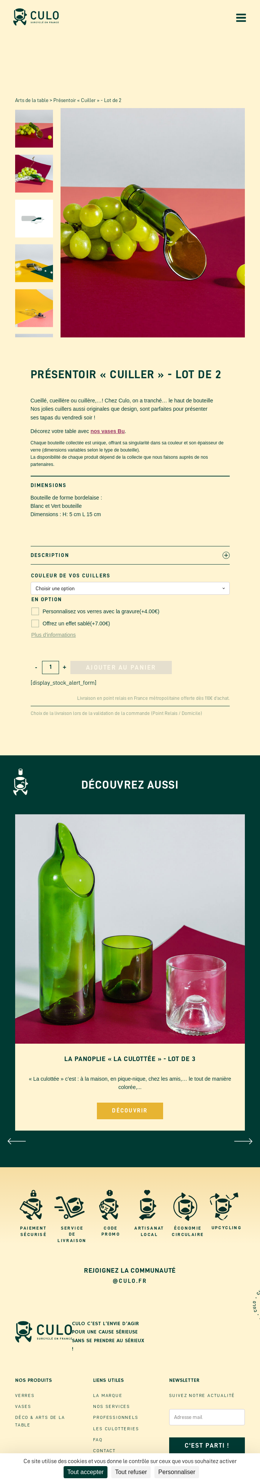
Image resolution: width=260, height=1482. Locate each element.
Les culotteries (116, 1428)
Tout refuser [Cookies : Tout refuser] (131, 1472)
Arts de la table (31, 100)
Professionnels (115, 1417)
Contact (104, 1450)
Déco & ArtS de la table (40, 1421)
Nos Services (111, 1406)
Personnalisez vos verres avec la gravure (95, 611)
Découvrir (130, 1111)
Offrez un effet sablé (70, 623)
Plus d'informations (53, 635)
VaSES (23, 1406)
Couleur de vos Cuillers (71, 575)
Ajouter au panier (121, 667)
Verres (25, 1395)
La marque (107, 1395)
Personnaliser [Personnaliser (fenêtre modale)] (176, 1472)
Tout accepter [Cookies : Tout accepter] (85, 1472)
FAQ (97, 1439)
